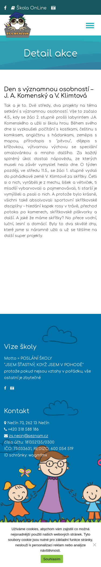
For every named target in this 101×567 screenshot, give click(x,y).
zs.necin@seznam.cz (28, 436)
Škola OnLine (29, 8)
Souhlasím (52, 559)
